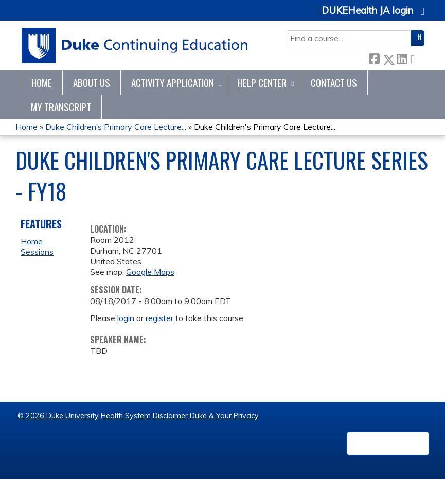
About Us (91, 82)
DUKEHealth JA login (367, 10)
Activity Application (172, 82)
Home (41, 82)
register (159, 318)
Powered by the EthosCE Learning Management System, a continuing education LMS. (388, 443)
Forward (416, 57)
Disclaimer (170, 415)
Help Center (262, 82)
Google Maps (150, 272)
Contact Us (334, 82)
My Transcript (61, 106)
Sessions (37, 251)
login (125, 318)
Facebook (374, 57)
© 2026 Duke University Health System (84, 415)
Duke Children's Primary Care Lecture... (264, 126)
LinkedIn (402, 57)
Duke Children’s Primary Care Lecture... (115, 126)
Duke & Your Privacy (224, 415)
